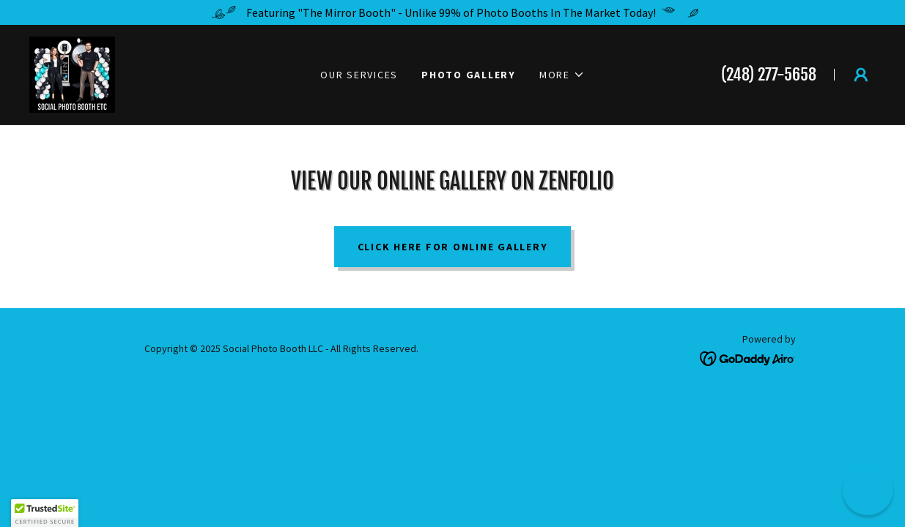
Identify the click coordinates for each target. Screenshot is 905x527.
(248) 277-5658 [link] (768, 74)
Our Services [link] (359, 74)
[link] (72, 73)
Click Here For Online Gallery (453, 246)
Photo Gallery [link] (468, 74)
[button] (562, 74)
